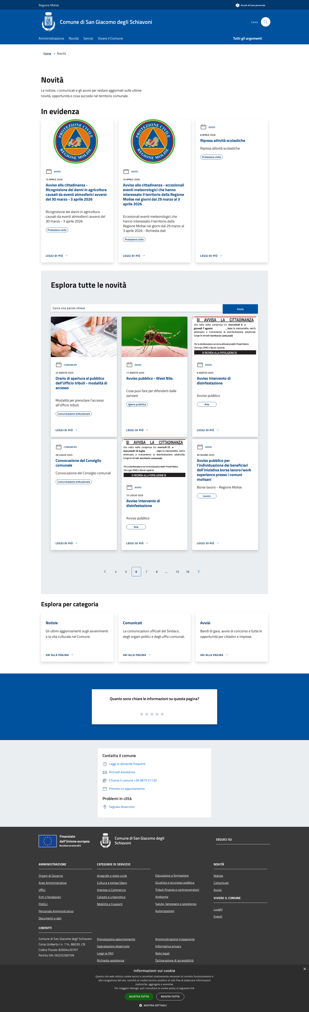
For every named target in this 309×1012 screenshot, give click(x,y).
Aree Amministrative (53, 882)
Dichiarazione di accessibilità (174, 960)
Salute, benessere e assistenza (175, 903)
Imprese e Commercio (111, 889)
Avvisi (53, 171)
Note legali (162, 953)
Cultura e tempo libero (112, 882)
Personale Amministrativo (56, 911)
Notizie (218, 875)
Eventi (218, 916)
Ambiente (161, 896)
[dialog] (154, 988)
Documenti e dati (50, 918)
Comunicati (66, 365)
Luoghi (218, 909)
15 (177, 571)
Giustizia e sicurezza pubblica (174, 882)
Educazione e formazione (172, 875)
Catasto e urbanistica (111, 897)
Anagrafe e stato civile (112, 875)
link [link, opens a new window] (192, 988)
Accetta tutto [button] (139, 996)
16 (187, 571)
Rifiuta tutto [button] (170, 996)
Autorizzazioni (164, 911)
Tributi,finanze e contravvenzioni (177, 889)
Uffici (42, 889)
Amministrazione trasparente (175, 939)
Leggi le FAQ (105, 953)
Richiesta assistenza (110, 960)
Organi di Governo (51, 875)
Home (47, 53)
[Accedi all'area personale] (250, 5)
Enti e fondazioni (50, 897)
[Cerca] (265, 22)
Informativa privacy (168, 946)
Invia (240, 309)
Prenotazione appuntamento (116, 939)
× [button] (304, 969)
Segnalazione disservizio (113, 946)
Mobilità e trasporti (110, 904)
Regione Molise (49, 5)
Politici (43, 904)
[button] (154, 1005)
